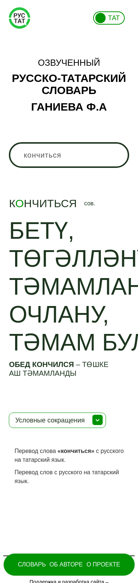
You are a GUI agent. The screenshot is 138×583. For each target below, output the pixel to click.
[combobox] (69, 155)
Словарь (32, 564)
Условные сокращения (50, 420)
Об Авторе (66, 564)
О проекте (103, 564)
